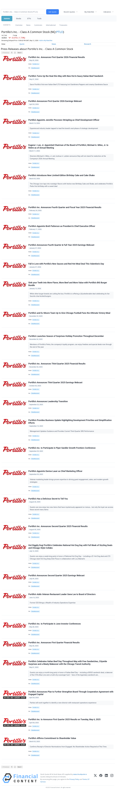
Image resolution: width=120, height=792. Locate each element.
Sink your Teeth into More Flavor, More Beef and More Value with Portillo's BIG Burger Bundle (67, 283)
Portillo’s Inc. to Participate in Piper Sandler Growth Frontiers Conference (62, 448)
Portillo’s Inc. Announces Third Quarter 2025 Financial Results (56, 364)
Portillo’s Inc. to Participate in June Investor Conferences (54, 624)
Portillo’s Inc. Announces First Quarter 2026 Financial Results (56, 57)
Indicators (107, 12)
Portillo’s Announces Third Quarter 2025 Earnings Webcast (55, 382)
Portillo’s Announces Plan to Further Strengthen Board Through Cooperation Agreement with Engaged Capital (70, 693)
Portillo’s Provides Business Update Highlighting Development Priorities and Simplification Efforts (70, 421)
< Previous (5, 53)
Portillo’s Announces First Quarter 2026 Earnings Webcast (55, 101)
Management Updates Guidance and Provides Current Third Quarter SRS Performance (62, 431)
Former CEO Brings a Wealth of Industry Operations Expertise (53, 603)
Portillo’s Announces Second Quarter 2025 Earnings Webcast (56, 575)
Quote (21, 44)
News (28, 25)
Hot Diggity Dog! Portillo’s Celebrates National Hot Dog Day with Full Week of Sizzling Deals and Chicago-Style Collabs (70, 546)
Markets (7, 18)
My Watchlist (89, 12)
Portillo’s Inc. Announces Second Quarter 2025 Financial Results (58, 526)
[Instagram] (111, 778)
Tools (39, 18)
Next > (20, 53)
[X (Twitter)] (95, 778)
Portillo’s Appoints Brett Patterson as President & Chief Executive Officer (61, 226)
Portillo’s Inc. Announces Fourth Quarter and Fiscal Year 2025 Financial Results (64, 207)
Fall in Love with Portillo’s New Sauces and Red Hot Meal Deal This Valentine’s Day (66, 264)
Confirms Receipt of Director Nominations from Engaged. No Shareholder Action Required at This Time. (68, 747)
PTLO (59, 32)
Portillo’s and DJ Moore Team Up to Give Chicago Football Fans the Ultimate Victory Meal (69, 313)
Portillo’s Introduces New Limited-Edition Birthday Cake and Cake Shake (61, 175)
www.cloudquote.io (80, 774)
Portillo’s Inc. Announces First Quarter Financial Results (54, 642)
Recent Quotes (69, 12)
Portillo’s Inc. (36, 64)
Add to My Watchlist (45, 40)
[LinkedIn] (106, 778)
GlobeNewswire (35, 68)
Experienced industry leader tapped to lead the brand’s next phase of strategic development (64, 128)
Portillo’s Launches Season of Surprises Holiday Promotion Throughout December (66, 336)
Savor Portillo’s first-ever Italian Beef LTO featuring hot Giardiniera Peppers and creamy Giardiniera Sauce (69, 85)
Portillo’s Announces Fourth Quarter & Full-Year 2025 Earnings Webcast (61, 245)
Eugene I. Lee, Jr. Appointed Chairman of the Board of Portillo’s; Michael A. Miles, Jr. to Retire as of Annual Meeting (68, 146)
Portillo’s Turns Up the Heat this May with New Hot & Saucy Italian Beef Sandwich (65, 76)
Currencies (38, 25)
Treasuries (63, 25)
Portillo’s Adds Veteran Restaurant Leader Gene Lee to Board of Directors (62, 594)
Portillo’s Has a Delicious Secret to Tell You (48, 499)
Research (87, 44)
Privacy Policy (74, 779)
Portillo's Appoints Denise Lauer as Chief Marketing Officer (55, 471)
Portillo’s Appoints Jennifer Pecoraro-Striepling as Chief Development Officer (63, 120)
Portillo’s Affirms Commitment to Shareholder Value (52, 738)
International (51, 25)
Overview (18, 25)
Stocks (18, 18)
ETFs (29, 18)
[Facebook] (100, 778)
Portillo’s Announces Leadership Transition (48, 401)
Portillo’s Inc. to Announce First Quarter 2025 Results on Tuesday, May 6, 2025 (64, 719)
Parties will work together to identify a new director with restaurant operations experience (63, 703)
